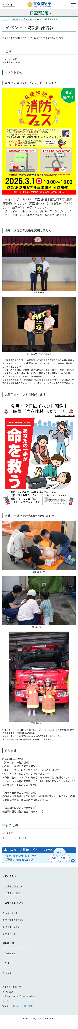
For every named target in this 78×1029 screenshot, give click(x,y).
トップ (5, 19)
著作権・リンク (12, 926)
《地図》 (6, 1001)
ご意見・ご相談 (12, 893)
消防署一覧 (10, 953)
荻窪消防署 (26, 19)
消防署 (15, 19)
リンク (8, 972)
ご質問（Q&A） (12, 886)
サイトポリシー (12, 912)
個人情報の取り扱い (14, 919)
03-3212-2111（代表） (23, 1005)
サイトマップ (11, 933)
